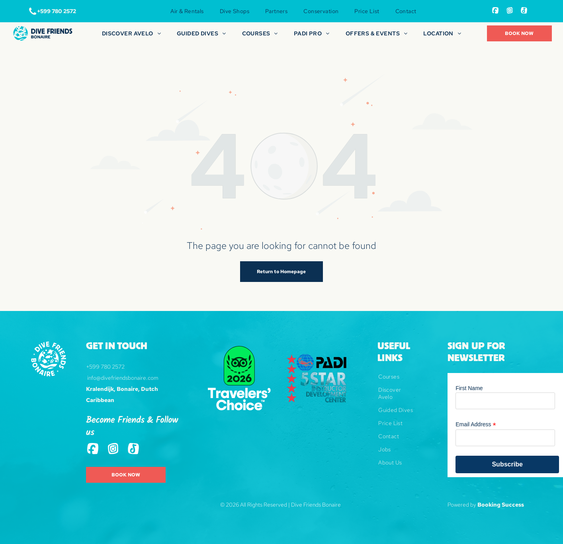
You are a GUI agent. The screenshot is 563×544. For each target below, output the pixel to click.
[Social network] (495, 11)
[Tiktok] (524, 11)
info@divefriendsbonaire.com (122, 377)
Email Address (475, 424)
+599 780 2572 (105, 366)
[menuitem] (186, 11)
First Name (469, 388)
